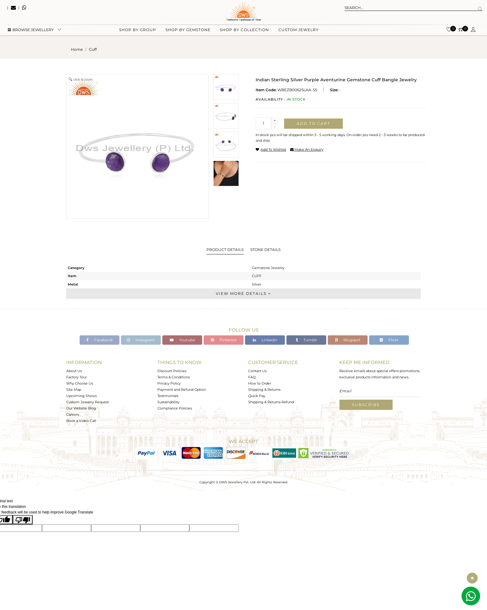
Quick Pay (256, 396)
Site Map (73, 389)
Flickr (389, 340)
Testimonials (167, 396)
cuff (93, 49)
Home (77, 49)
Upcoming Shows (81, 396)
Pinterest (224, 340)
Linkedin (265, 340)
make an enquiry (306, 149)
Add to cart (313, 123)
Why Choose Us (79, 383)
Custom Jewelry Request (87, 402)
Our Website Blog (81, 408)
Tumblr (306, 340)
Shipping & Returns (264, 389)
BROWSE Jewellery (31, 31)
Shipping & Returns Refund (271, 402)
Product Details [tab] (224, 249)
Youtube (182, 340)
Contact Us (257, 371)
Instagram (141, 340)
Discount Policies (171, 371)
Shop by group (137, 31)
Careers (72, 414)
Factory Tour (76, 377)
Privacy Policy (169, 383)
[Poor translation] (23, 519)
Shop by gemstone (188, 31)
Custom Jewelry (298, 31)
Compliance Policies (174, 408)
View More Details (243, 293)
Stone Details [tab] (265, 249)
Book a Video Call (81, 420)
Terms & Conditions (173, 377)
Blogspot (347, 340)
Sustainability (168, 402)
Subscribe (366, 404)
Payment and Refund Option (181, 389)
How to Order (259, 383)
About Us (74, 371)
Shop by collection (244, 31)
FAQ (252, 377)
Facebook (99, 340)
